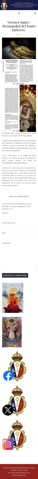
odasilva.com (22, 475)
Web (3, 233)
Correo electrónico (9, 223)
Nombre (5, 213)
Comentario (6, 243)
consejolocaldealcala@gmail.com (20, 473)
